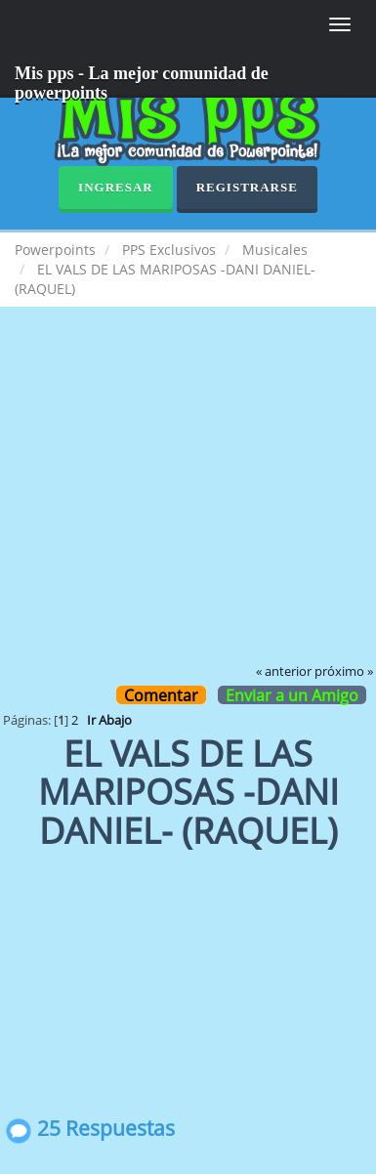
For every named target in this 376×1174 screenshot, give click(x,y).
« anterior (284, 671)
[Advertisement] (188, 499)
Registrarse (247, 187)
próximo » (343, 671)
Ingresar (115, 187)
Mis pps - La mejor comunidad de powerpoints (142, 80)
